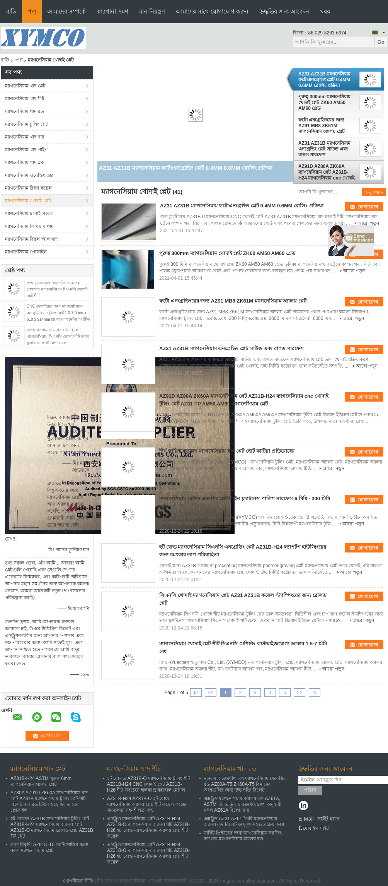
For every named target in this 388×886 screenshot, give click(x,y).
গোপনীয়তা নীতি (78, 881)
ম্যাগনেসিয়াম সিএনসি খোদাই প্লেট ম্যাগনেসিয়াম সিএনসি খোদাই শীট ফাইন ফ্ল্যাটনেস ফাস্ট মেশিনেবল (58, 336)
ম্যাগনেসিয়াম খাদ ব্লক (24, 162)
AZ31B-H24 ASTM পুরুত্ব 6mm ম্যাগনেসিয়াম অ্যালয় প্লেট (40, 781)
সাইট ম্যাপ (328, 819)
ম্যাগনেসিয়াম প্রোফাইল (26, 252)
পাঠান (310, 790)
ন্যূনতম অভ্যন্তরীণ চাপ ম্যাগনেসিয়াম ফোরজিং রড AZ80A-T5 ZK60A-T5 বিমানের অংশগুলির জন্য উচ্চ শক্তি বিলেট (245, 784)
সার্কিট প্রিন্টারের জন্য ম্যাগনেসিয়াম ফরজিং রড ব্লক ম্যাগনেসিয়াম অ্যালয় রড (243, 836)
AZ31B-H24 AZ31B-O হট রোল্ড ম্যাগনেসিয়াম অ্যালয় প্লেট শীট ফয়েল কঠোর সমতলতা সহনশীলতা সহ (147, 804)
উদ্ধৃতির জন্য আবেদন (284, 11)
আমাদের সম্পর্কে (66, 11)
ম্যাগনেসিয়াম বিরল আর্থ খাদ (31, 239)
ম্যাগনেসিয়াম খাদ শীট (24, 98)
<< (210, 692)
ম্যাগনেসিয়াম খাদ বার (24, 137)
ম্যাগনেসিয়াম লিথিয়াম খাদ (29, 226)
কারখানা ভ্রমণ (112, 11)
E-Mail (306, 819)
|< (196, 692)
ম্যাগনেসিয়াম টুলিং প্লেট (26, 124)
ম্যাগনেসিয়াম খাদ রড (24, 111)
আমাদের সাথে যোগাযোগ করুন (212, 11)
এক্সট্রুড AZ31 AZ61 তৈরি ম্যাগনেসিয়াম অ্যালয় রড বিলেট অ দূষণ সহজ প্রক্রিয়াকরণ (244, 821)
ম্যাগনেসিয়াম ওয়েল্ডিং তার (29, 175)
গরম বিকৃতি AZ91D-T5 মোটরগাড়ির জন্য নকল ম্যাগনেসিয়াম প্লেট (49, 847)
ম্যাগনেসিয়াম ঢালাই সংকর (29, 213)
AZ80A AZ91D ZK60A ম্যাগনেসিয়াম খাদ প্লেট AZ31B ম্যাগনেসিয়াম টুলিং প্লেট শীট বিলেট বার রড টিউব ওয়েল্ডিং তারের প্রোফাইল (49, 801)
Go (381, 42)
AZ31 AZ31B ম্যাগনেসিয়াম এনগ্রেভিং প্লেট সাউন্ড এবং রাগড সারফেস (324, 148)
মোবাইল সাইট (313, 828)
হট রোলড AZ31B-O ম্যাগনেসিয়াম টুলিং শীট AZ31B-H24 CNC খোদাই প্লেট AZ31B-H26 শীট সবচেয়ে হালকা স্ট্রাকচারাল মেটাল (148, 784)
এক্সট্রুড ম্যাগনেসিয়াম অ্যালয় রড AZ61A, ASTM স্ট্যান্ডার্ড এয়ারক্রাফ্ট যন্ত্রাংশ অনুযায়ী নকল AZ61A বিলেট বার (242, 804)
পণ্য (31, 11)
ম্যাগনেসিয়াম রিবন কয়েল (28, 188)
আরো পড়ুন (368, 223)
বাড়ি (11, 11)
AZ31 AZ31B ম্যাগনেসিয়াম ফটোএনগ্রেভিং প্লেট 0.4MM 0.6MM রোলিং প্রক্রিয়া (324, 79)
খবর (325, 11)
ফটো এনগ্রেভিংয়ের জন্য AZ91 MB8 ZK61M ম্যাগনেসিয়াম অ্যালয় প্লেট (321, 125)
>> (299, 692)
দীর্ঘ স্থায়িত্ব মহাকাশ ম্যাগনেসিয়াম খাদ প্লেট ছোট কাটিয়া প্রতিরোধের (226, 451)
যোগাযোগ (367, 207)
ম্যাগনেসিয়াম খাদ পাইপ (26, 149)
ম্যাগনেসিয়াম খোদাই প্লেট (28, 201)
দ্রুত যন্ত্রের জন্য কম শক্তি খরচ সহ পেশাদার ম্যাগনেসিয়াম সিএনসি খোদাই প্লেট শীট (57, 289)
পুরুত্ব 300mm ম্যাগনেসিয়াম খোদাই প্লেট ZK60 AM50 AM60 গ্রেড (324, 102)
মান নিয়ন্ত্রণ (152, 11)
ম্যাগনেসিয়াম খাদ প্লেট (25, 86)
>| (315, 692)
